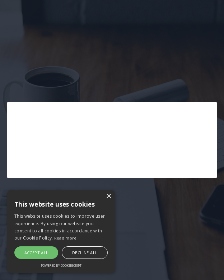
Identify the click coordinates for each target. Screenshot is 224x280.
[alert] (61, 231)
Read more (65, 238)
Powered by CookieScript (61, 265)
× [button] (108, 196)
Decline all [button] (84, 252)
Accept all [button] (36, 252)
